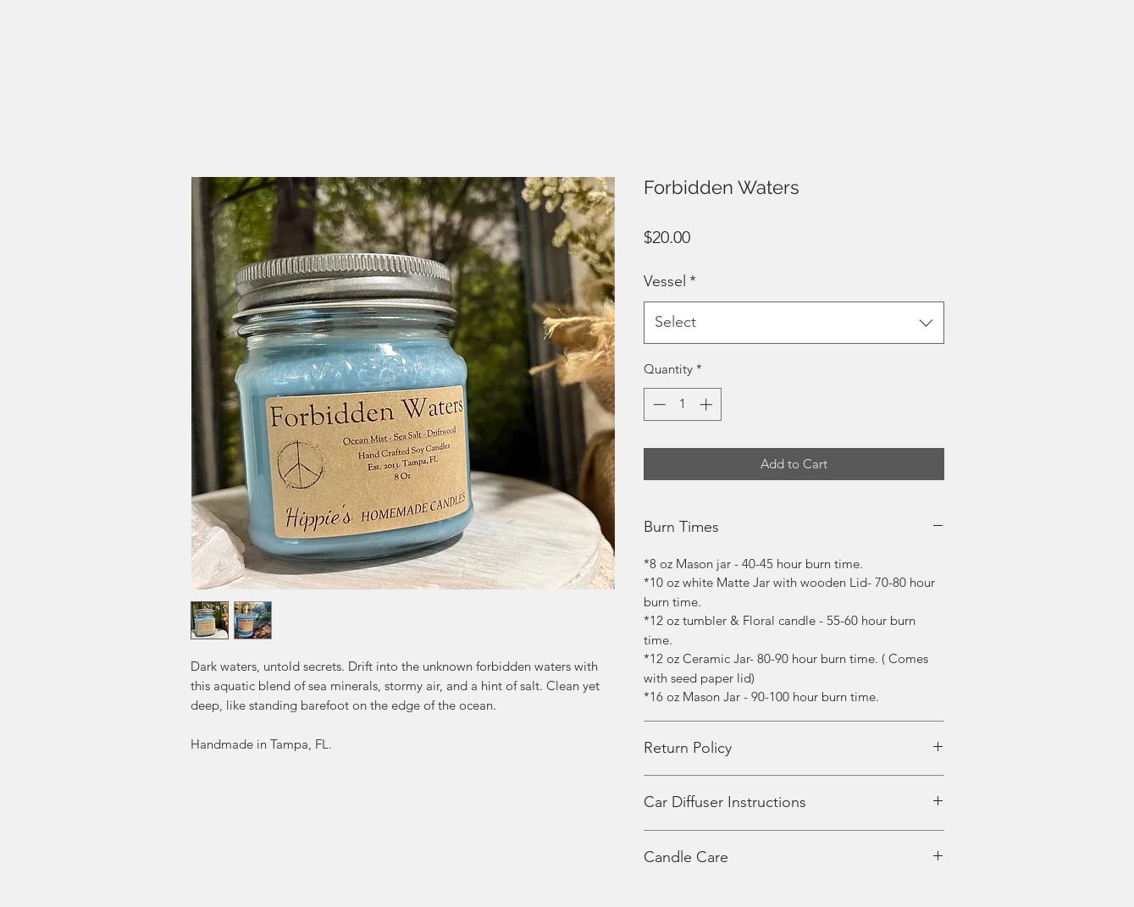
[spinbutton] (682, 404)
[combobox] (794, 322)
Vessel (670, 281)
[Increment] (707, 404)
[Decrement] (657, 404)
